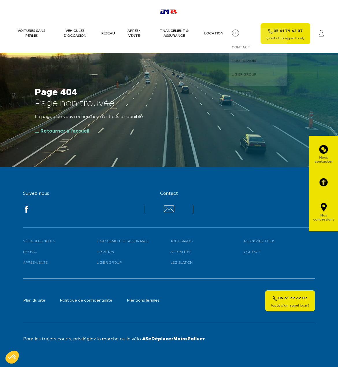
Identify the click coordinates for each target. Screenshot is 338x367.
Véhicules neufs (39, 241)
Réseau (108, 33)
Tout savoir (181, 241)
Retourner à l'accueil (64, 131)
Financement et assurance (123, 241)
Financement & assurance (174, 33)
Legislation (181, 263)
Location (213, 33)
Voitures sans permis (31, 33)
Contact (252, 252)
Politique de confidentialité (86, 300)
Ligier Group (109, 263)
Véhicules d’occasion (75, 33)
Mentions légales (143, 300)
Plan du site (34, 300)
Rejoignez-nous (259, 241)
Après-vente (133, 33)
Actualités (180, 252)
